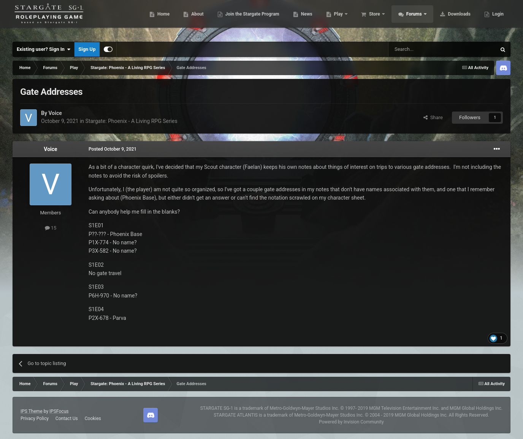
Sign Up (86, 49)
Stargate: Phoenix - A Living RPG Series (132, 121)
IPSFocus (58, 411)
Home (159, 19)
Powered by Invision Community (351, 422)
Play (334, 19)
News (302, 19)
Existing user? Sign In (43, 49)
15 (51, 228)
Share (433, 117)
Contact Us (66, 418)
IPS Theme (32, 411)
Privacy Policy (35, 418)
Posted (112, 149)
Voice (55, 113)
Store (370, 19)
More (493, 19)
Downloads (455, 19)
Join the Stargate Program (248, 19)
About (193, 19)
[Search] (424, 49)
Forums (410, 19)
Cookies (93, 418)
